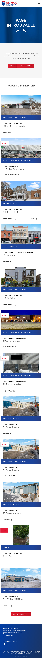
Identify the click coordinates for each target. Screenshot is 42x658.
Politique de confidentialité (26, 652)
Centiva (24, 656)
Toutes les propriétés (21, 614)
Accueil (12, 65)
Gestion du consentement (24, 653)
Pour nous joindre (25, 65)
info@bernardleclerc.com (14, 637)
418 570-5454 (9, 635)
